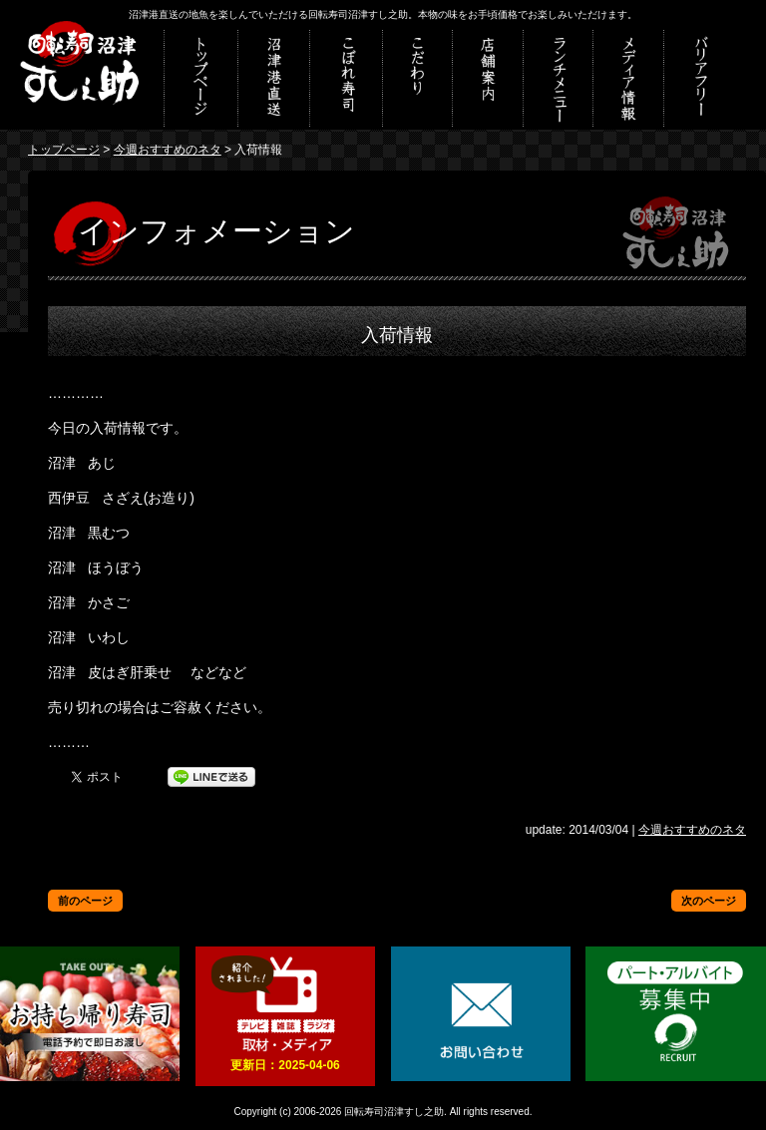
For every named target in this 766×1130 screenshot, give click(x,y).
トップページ (64, 150)
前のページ (85, 901)
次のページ (708, 901)
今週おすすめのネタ (167, 150)
